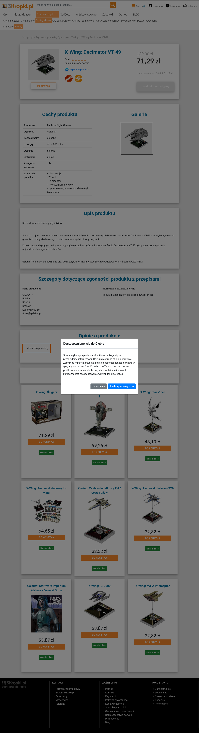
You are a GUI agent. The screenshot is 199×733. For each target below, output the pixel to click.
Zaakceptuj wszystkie (122, 386)
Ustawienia (99, 386)
